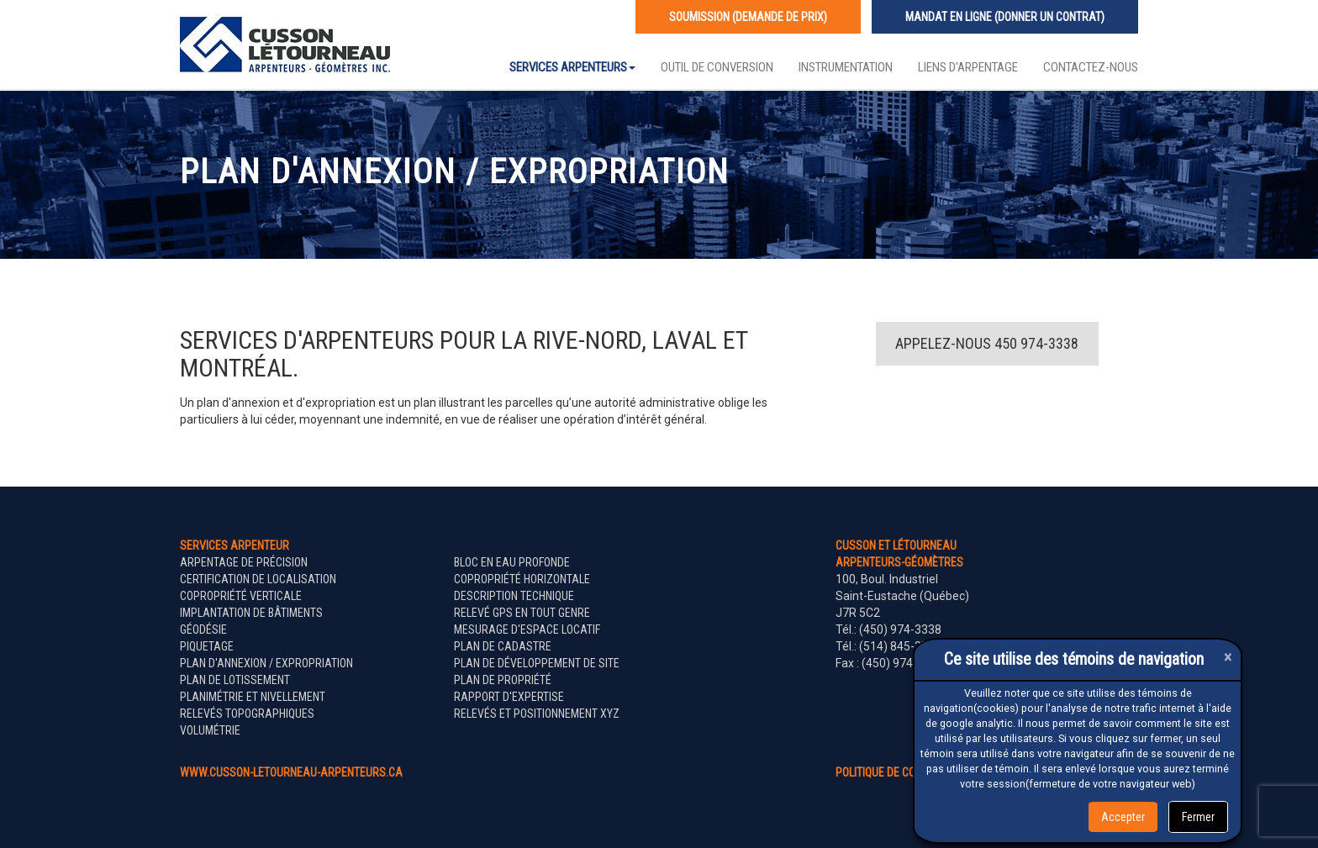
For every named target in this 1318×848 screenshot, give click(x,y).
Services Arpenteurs (572, 67)
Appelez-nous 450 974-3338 (986, 343)
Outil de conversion (717, 67)
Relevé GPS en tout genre (522, 612)
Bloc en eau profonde (512, 562)
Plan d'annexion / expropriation (266, 663)
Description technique (514, 596)
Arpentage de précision (244, 562)
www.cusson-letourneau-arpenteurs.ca (291, 772)
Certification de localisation (258, 579)
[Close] (1228, 657)
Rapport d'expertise (509, 696)
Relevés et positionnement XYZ (536, 713)
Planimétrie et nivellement (252, 696)
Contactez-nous (1090, 67)
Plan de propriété (502, 680)
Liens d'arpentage (968, 67)
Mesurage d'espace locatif (527, 629)
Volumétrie (210, 730)
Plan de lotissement (235, 680)
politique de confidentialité (910, 772)
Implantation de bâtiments (251, 612)
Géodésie (203, 629)
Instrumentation (846, 67)
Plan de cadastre (502, 646)
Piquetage (207, 646)
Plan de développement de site (536, 663)
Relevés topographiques (247, 713)
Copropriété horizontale (522, 579)
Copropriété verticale (241, 596)
